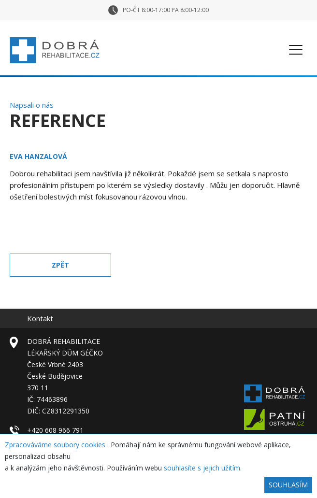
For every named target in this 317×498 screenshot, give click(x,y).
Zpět (60, 265)
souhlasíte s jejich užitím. (203, 467)
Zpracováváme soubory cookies (56, 444)
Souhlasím (288, 484)
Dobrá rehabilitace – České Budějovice (55, 50)
